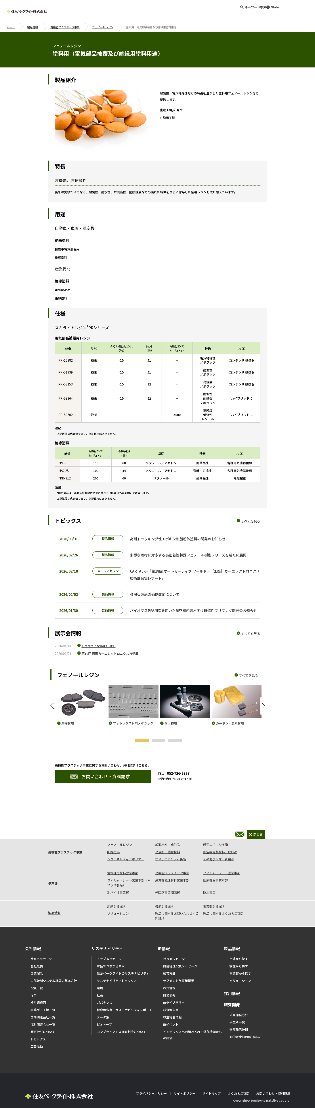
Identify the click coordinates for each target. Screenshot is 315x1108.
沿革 (34, 982)
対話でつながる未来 (111, 953)
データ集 (103, 1004)
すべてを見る (250, 521)
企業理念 (37, 960)
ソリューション (118, 900)
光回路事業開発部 (167, 879)
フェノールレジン (102, 27)
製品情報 (32, 27)
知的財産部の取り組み (244, 1024)
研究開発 (232, 991)
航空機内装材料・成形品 (220, 839)
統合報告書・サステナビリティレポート (124, 997)
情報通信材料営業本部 (122, 860)
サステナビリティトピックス (117, 967)
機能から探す (164, 893)
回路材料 (113, 839)
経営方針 (169, 960)
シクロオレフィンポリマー (125, 846)
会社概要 (37, 953)
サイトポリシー (184, 1080)
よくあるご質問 (238, 1080)
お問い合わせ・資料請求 (100, 787)
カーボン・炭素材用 (230, 734)
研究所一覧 (237, 1009)
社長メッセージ (41, 945)
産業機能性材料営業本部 (172, 867)
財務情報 (169, 982)
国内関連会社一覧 (43, 1004)
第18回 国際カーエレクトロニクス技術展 (110, 664)
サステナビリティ (107, 935)
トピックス (38, 1026)
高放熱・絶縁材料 (167, 839)
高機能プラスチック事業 (65, 27)
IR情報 (164, 935)
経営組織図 (38, 989)
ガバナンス (104, 989)
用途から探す (116, 893)
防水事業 (209, 879)
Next (262, 717)
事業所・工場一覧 (43, 997)
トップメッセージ (109, 945)
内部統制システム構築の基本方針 (54, 967)
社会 (100, 982)
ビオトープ (104, 1011)
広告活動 (37, 1033)
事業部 (52, 870)
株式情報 (169, 975)
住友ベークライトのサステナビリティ (123, 960)
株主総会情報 (172, 1004)
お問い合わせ (298, 11)
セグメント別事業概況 (178, 967)
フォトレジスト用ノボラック (133, 734)
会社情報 (33, 935)
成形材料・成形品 (167, 831)
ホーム (11, 27)
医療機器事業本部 (215, 867)
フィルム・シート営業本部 (221, 860)
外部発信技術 (238, 1016)
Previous (52, 717)
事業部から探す (214, 893)
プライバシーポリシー (151, 1080)
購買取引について (43, 1018)
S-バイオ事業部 (118, 879)
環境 (100, 975)
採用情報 (232, 980)
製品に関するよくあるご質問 (223, 900)
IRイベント (170, 1011)
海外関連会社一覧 (43, 1011)
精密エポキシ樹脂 (215, 831)
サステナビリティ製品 (170, 846)
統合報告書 (171, 997)
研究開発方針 (238, 1002)
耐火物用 (170, 734)
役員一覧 (37, 975)
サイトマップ (211, 1080)
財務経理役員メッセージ (180, 953)
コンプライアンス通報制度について (121, 1018)
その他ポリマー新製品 (218, 846)
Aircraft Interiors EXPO (99, 657)
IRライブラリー (174, 989)
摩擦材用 (67, 734)
